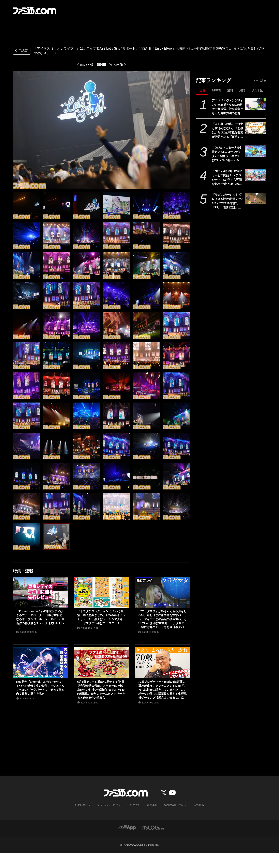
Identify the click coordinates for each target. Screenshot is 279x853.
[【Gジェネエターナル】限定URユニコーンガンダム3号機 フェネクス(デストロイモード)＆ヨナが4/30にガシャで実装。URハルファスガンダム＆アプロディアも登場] (255, 151)
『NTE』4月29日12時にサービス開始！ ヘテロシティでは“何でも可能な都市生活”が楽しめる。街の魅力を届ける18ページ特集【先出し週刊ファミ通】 (228, 177)
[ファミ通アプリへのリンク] (127, 827)
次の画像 (116, 65)
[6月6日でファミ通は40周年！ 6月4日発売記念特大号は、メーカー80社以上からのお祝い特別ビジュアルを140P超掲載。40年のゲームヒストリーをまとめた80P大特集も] (101, 662)
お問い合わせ (85, 805)
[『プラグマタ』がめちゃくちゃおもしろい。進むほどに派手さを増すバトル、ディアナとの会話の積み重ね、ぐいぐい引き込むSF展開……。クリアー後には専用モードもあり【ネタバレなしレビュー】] (162, 592)
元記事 (21, 51)
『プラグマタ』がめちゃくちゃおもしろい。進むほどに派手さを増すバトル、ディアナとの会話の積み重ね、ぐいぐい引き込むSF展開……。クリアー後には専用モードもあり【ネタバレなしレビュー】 (162, 619)
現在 (202, 90)
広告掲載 (196, 805)
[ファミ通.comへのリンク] (34, 10)
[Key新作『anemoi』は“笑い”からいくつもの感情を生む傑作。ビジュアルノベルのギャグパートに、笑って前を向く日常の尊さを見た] (40, 662)
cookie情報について (174, 805)
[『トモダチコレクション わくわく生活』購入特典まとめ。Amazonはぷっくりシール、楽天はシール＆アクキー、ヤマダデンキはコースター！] (101, 592)
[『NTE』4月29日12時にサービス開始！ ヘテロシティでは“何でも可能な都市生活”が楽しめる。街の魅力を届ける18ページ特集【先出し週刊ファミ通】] (255, 175)
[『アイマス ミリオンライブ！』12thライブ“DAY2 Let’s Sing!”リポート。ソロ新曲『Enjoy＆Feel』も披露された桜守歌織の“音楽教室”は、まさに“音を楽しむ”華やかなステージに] (26, 205)
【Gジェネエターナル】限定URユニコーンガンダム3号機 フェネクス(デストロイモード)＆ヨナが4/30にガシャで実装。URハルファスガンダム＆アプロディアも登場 (227, 154)
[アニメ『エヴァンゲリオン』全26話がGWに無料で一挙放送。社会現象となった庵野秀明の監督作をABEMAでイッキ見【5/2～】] (255, 104)
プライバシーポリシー (112, 805)
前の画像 (86, 65)
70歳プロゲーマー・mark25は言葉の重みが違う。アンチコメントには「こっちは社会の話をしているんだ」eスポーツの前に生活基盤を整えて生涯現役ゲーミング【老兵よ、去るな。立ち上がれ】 (162, 690)
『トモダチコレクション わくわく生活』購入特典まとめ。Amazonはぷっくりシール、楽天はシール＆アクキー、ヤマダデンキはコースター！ (101, 617)
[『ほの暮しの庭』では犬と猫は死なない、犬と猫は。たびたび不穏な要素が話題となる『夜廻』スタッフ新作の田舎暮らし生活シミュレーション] (255, 128)
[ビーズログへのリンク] (153, 827)
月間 (242, 90)
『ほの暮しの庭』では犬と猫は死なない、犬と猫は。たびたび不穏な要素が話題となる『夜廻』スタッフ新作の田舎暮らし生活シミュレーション (227, 130)
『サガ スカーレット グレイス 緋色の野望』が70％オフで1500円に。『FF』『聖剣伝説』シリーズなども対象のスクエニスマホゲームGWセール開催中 (227, 201)
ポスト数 (257, 90)
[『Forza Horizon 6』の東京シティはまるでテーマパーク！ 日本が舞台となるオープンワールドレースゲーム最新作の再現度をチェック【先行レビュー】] (40, 592)
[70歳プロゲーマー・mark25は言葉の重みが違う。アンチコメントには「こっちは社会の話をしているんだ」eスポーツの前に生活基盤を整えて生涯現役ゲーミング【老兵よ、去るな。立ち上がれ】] (162, 662)
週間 (230, 90)
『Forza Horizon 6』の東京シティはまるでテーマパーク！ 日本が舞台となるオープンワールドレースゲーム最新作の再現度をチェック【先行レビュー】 (40, 619)
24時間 (216, 90)
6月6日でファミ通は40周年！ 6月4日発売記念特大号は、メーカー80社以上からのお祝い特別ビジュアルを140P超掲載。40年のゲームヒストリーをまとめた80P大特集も (101, 689)
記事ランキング (213, 80)
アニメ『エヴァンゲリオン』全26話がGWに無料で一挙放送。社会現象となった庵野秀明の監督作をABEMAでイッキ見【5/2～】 (227, 107)
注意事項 (151, 805)
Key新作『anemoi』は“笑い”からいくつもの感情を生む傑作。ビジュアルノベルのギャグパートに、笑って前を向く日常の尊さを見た (40, 687)
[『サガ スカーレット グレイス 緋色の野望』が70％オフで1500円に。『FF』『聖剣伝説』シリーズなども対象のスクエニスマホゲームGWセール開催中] (255, 198)
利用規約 (135, 805)
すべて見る (260, 80)
